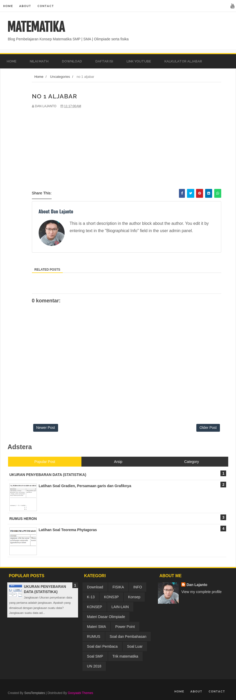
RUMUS (93, 636)
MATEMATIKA (36, 27)
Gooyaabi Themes (80, 693)
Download (95, 587)
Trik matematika (125, 656)
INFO (137, 587)
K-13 (91, 597)
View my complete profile (201, 592)
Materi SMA (96, 627)
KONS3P (111, 597)
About (25, 6)
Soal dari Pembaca (102, 646)
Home (8, 6)
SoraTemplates (34, 693)
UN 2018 (94, 666)
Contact (45, 6)
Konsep (134, 597)
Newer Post (45, 427)
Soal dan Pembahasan (128, 636)
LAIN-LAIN (120, 607)
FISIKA (118, 587)
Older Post (208, 427)
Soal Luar (135, 646)
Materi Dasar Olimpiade (106, 617)
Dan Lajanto (196, 585)
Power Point (125, 627)
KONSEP (94, 607)
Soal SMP (95, 656)
